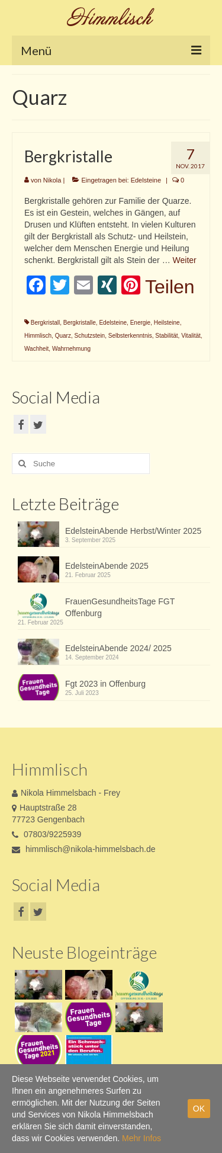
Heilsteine (167, 322)
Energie (140, 322)
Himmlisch (38, 335)
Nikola (52, 180)
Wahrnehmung (71, 348)
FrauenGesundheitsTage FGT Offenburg (120, 607)
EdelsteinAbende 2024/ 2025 (118, 648)
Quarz (63, 335)
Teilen (170, 286)
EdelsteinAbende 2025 (107, 566)
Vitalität (191, 335)
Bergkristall (45, 322)
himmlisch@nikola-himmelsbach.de (84, 849)
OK (199, 1108)
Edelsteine (146, 180)
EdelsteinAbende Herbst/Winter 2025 (133, 531)
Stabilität (166, 335)
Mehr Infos (141, 1138)
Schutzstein (89, 335)
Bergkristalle (79, 322)
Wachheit (36, 348)
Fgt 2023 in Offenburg (105, 683)
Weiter (185, 260)
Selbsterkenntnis (130, 335)
